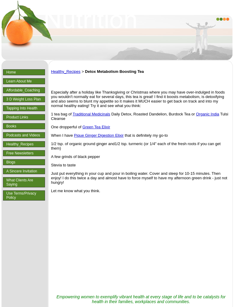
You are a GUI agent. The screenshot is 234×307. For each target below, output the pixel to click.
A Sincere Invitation (21, 171)
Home (11, 72)
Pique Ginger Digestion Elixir (99, 135)
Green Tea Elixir (96, 127)
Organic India (207, 114)
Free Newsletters (20, 153)
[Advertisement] (141, 244)
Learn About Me (19, 81)
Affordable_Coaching (23, 90)
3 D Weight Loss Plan (23, 99)
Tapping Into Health (21, 108)
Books (11, 126)
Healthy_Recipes (20, 144)
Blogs (10, 162)
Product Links (17, 117)
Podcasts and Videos (23, 135)
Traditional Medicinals (91, 114)
